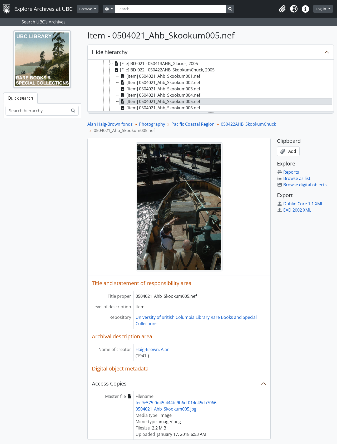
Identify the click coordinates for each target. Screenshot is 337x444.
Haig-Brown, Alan (153, 349)
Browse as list (293, 178)
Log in (321, 8)
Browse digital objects (302, 185)
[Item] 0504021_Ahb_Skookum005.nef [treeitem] (160, 101)
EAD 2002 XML (294, 210)
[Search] (170, 9)
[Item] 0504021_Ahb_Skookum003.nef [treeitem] (160, 89)
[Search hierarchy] (37, 111)
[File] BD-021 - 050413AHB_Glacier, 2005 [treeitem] (155, 63)
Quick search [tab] (20, 98)
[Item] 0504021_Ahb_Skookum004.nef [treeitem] (160, 95)
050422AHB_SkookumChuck (248, 124)
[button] (282, 9)
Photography (152, 124)
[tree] (211, 86)
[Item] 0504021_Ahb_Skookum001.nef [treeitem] (160, 76)
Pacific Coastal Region (193, 124)
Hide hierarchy (109, 52)
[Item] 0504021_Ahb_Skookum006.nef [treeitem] (160, 108)
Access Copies (109, 383)
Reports (288, 172)
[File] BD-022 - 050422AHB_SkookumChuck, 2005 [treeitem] (164, 70)
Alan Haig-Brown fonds (110, 124)
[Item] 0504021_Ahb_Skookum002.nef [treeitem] (160, 82)
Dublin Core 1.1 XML (300, 204)
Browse (86, 8)
